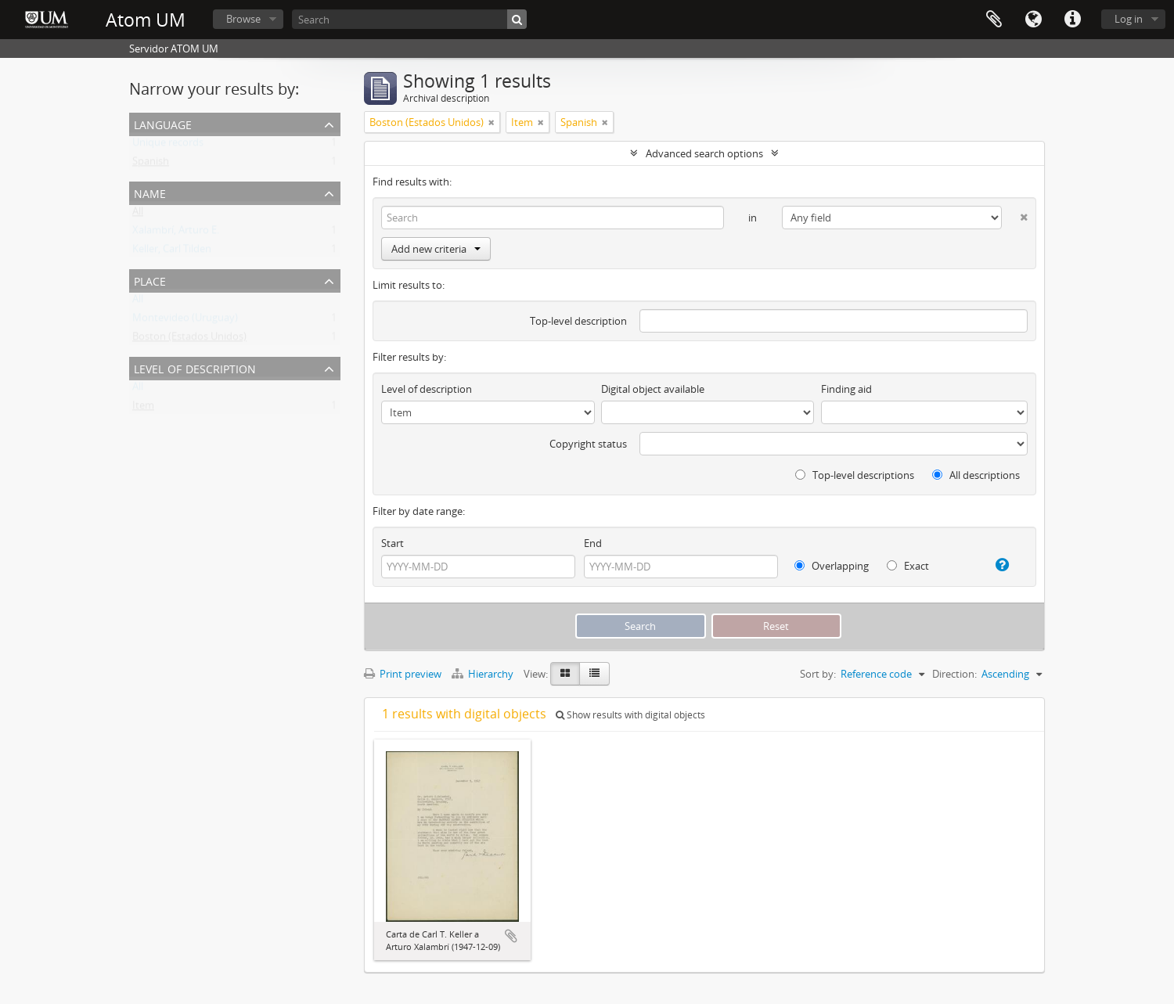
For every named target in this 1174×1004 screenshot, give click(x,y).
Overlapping (831, 566)
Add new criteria (436, 249)
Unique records (167, 146)
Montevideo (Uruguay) (185, 321)
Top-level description (578, 321)
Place (150, 279)
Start (392, 543)
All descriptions (976, 475)
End (593, 543)
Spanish (150, 164)
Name (150, 192)
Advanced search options (704, 153)
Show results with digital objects (630, 715)
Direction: (954, 674)
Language (1033, 19)
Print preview (402, 674)
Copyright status (588, 444)
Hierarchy (484, 674)
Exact (908, 566)
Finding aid (846, 389)
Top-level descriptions (854, 475)
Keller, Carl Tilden (171, 252)
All (137, 214)
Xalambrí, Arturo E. (175, 233)
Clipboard (994, 19)
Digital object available (652, 389)
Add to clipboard (511, 936)
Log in (1129, 19)
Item (143, 408)
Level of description (195, 367)
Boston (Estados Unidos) (189, 340)
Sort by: (818, 674)
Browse (243, 19)
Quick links (1072, 19)
